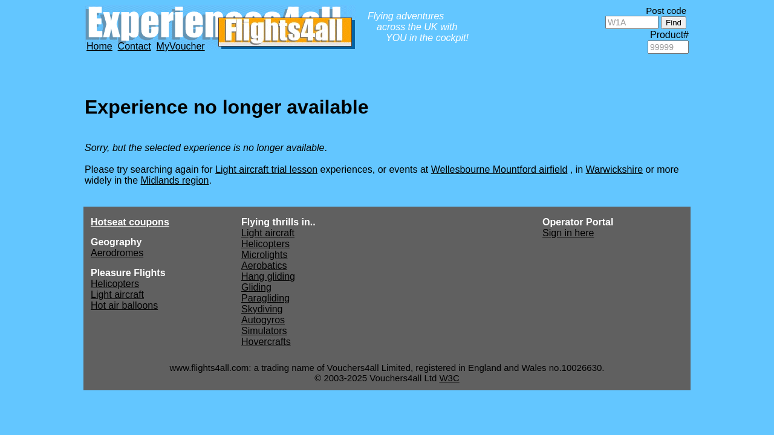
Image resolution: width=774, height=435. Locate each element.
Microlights (264, 255)
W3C (449, 378)
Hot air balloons (124, 305)
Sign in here (568, 233)
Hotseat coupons (130, 222)
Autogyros (263, 320)
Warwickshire (614, 169)
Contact (134, 46)
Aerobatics (264, 265)
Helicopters (115, 284)
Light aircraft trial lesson (266, 169)
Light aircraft (117, 294)
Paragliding (265, 298)
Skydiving (261, 309)
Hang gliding (268, 276)
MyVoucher (181, 46)
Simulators (264, 331)
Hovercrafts (266, 342)
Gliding (256, 287)
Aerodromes (117, 253)
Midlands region (175, 180)
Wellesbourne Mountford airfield (499, 169)
